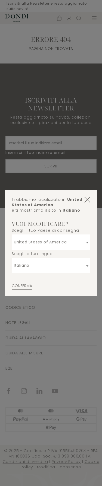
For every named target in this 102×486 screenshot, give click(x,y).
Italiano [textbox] (21, 265)
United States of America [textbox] (40, 242)
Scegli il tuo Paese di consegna (45, 230)
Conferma (22, 285)
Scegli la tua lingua (32, 253)
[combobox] (51, 242)
